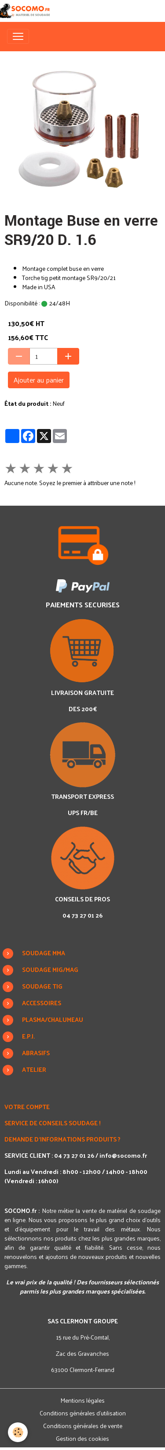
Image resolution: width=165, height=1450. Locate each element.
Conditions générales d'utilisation (83, 1412)
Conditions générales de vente (82, 1425)
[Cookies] (18, 1432)
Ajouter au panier (39, 379)
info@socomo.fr (123, 1155)
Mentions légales (82, 1400)
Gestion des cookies (82, 1438)
